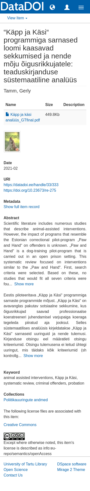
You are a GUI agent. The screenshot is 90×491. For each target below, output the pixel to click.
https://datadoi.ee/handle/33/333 (31, 185)
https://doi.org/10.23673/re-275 (30, 190)
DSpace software (71, 464)
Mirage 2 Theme (71, 470)
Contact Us (13, 475)
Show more (24, 284)
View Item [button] (17, 18)
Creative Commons (20, 425)
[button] (52, 7)
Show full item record (21, 207)
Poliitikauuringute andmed (26, 400)
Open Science (16, 470)
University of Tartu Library (25, 464)
